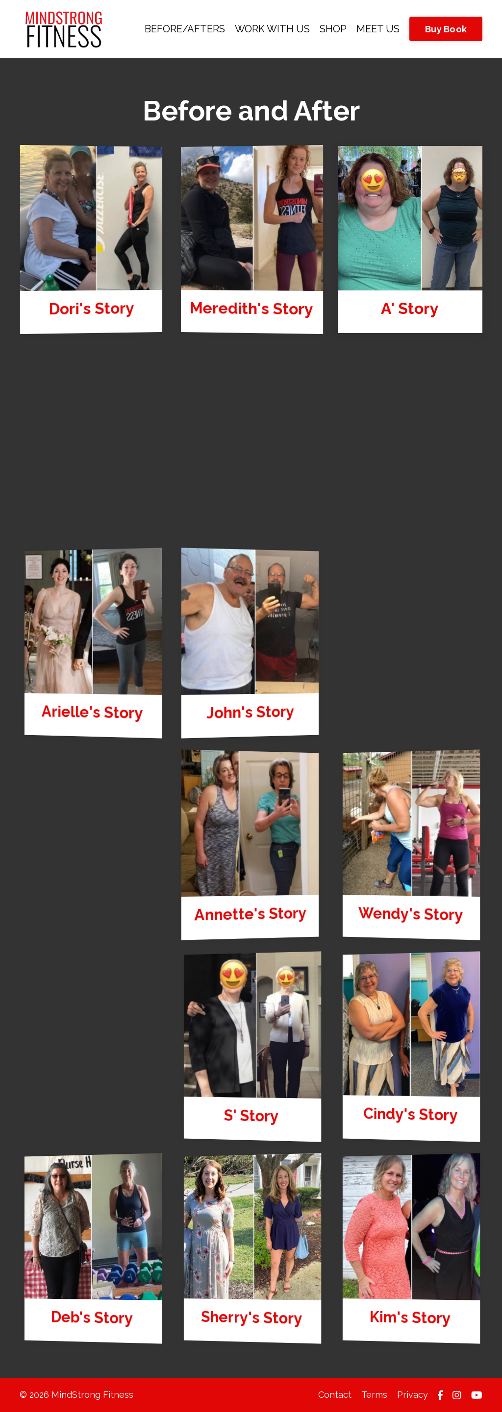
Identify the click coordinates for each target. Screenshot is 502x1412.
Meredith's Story (252, 309)
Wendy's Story (411, 914)
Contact (334, 1394)
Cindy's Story (411, 1114)
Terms (374, 1394)
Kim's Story (411, 1318)
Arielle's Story (93, 712)
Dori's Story (91, 308)
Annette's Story (249, 914)
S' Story (251, 1115)
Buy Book (446, 29)
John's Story (250, 712)
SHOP (333, 29)
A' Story (410, 309)
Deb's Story (92, 1318)
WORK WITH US (272, 29)
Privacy (412, 1394)
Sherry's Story (252, 1317)
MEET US (378, 29)
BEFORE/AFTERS (185, 29)
